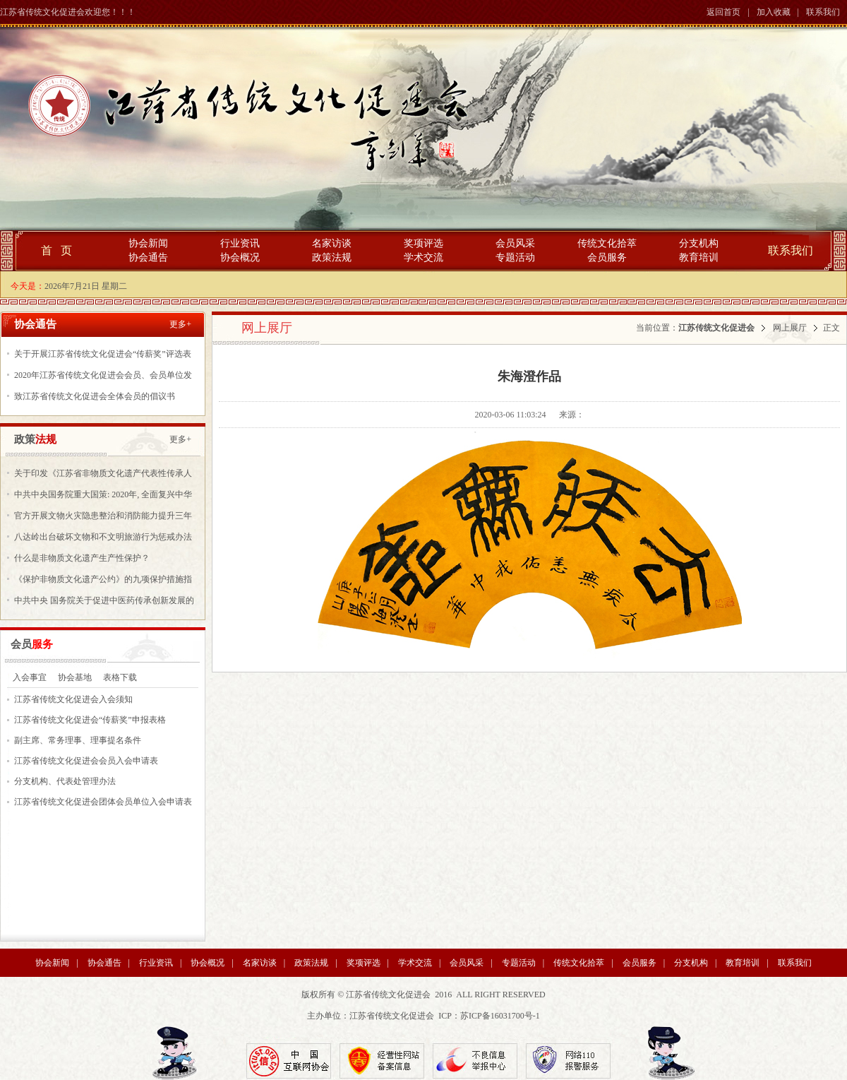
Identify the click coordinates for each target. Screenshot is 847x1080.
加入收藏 (774, 12)
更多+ (180, 324)
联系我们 (823, 12)
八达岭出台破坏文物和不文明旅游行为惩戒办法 (103, 537)
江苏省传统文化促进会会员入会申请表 (86, 761)
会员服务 (607, 257)
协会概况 (240, 257)
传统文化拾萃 (607, 243)
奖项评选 (423, 243)
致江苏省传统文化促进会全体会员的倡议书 (94, 396)
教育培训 (699, 257)
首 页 (56, 250)
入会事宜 (30, 677)
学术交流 (423, 257)
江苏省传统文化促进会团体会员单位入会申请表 (103, 802)
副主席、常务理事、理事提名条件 (77, 740)
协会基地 (75, 677)
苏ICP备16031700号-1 (500, 1016)
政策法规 (332, 257)
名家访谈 (332, 243)
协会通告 (148, 257)
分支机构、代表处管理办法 (65, 781)
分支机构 (699, 243)
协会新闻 (148, 243)
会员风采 (515, 243)
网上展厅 (790, 328)
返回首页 (723, 12)
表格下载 (120, 677)
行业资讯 (240, 243)
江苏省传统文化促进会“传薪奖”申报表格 (90, 720)
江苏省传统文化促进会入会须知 (73, 699)
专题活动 (515, 257)
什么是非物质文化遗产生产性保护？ (82, 558)
